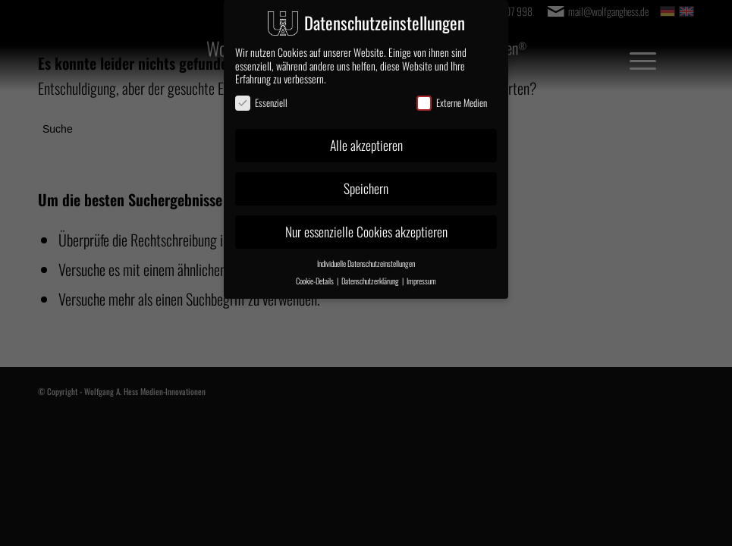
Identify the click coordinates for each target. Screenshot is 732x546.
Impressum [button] (421, 281)
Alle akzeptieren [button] (366, 145)
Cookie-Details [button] (315, 281)
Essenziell (261, 103)
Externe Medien (451, 103)
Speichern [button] (366, 188)
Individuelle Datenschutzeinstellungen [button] (366, 263)
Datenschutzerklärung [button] (371, 281)
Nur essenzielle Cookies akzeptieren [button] (366, 231)
